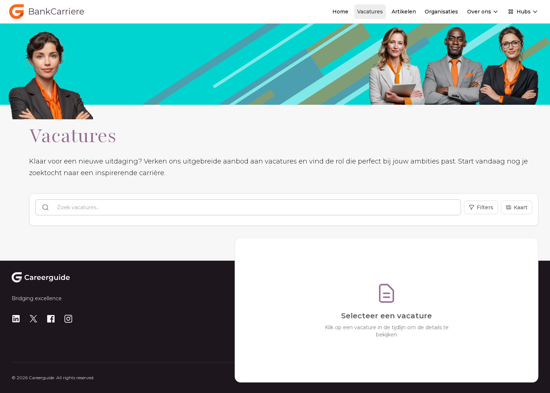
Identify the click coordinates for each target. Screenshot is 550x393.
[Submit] (46, 207)
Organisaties (441, 11)
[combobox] (248, 207)
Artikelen (404, 11)
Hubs (523, 11)
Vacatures (370, 11)
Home (340, 11)
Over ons (482, 11)
